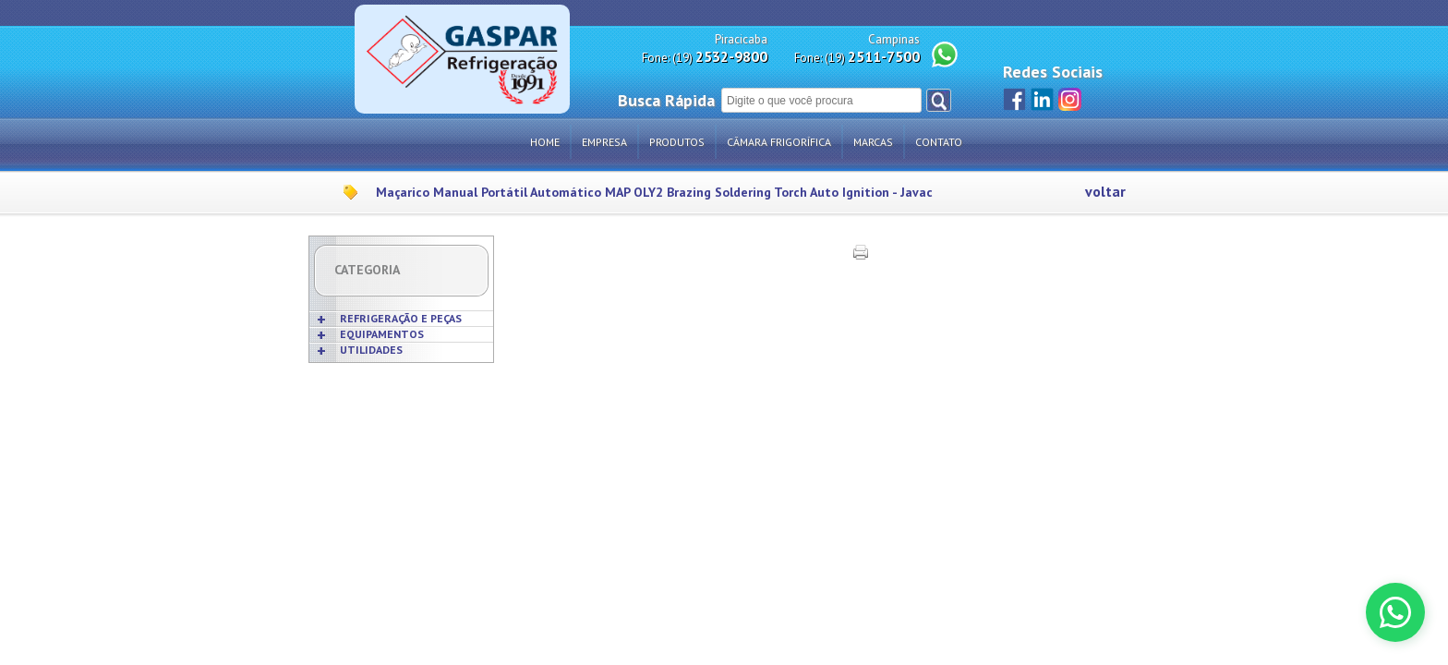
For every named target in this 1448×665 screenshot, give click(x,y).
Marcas (873, 142)
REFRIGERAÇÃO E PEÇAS (401, 318)
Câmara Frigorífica (779, 142)
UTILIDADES (371, 350)
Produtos (677, 142)
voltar (1105, 192)
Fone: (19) (704, 57)
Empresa (604, 142)
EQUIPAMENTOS (382, 334)
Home (545, 142)
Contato (938, 142)
